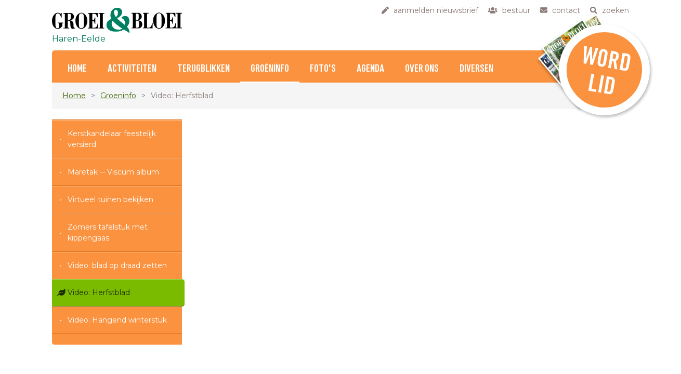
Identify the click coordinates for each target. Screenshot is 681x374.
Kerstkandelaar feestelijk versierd (112, 139)
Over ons (422, 68)
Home (77, 68)
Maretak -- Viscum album (113, 172)
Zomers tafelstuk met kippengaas (108, 232)
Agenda (370, 68)
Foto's (323, 68)
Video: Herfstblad (99, 292)
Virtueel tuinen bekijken (110, 199)
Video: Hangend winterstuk (117, 320)
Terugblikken (203, 68)
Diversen (476, 68)
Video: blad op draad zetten (117, 265)
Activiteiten (132, 68)
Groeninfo (270, 68)
